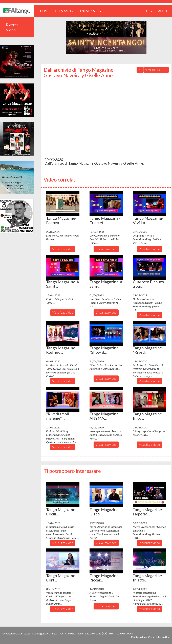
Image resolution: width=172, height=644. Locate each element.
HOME (46, 11)
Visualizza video (62, 249)
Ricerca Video (12, 27)
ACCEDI (163, 11)
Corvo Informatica (158, 637)
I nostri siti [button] (91, 11)
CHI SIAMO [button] (64, 11)
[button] (62, 203)
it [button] (149, 11)
